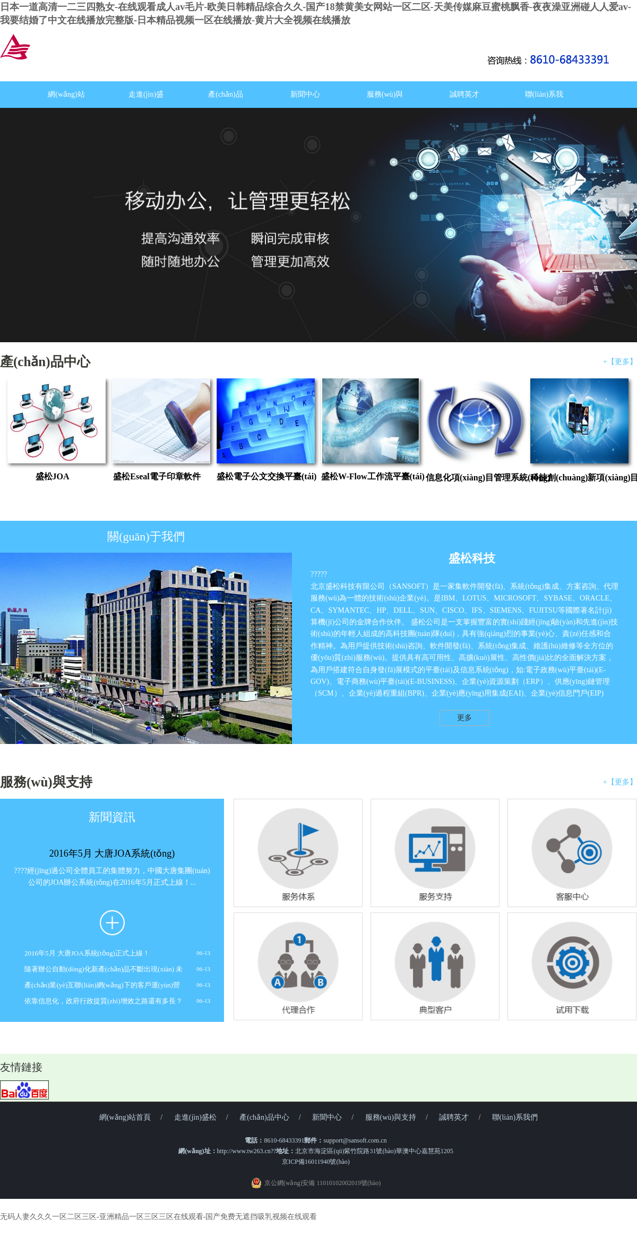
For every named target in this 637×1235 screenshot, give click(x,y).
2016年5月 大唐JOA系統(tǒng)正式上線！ (87, 953)
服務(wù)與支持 (46, 782)
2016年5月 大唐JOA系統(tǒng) (112, 853)
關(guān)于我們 (145, 536)
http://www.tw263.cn (244, 1151)
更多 (464, 718)
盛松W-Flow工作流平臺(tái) (366, 476)
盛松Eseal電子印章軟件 (156, 476)
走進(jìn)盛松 (195, 1117)
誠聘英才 (464, 94)
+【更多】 (620, 362)
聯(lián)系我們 (515, 1117)
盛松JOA (53, 476)
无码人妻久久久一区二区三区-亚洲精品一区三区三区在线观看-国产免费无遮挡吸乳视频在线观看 (158, 1217)
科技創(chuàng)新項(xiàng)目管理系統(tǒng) (575, 477)
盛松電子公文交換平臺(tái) (261, 476)
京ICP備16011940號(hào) (316, 1161)
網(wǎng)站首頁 (125, 1117)
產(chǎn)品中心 (45, 361)
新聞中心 (305, 94)
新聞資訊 (112, 817)
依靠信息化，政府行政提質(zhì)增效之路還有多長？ (103, 1001)
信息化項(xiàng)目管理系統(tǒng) (470, 477)
